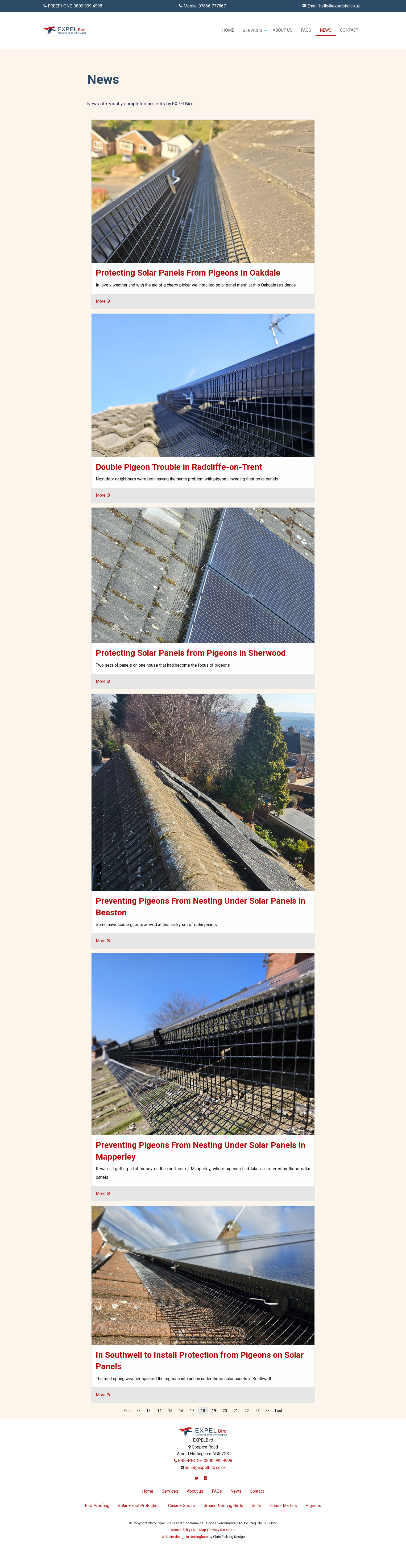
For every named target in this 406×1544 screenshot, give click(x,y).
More (103, 301)
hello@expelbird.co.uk (339, 6)
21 (236, 1411)
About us (282, 30)
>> (267, 1411)
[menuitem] (228, 30)
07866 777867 (212, 6)
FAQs (306, 30)
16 (181, 1411)
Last (278, 1411)
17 (192, 1411)
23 (257, 1411)
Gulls (256, 1505)
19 (214, 1411)
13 (148, 1411)
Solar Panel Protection (139, 1505)
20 (225, 1411)
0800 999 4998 (88, 6)
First (127, 1411)
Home (228, 30)
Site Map (199, 1530)
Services (252, 30)
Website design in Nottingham (184, 1537)
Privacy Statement (222, 1530)
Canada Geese (181, 1505)
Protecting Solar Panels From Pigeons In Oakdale (188, 273)
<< (138, 1411)
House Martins (283, 1505)
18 (203, 1411)
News (326, 30)
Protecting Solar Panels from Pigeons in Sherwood (191, 653)
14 (159, 1411)
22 (247, 1411)
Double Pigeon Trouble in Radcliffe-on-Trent (179, 467)
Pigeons (313, 1505)
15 (170, 1411)
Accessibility (180, 1530)
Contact (349, 30)
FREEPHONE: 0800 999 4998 (203, 1460)
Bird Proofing (97, 1505)
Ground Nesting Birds (223, 1505)
